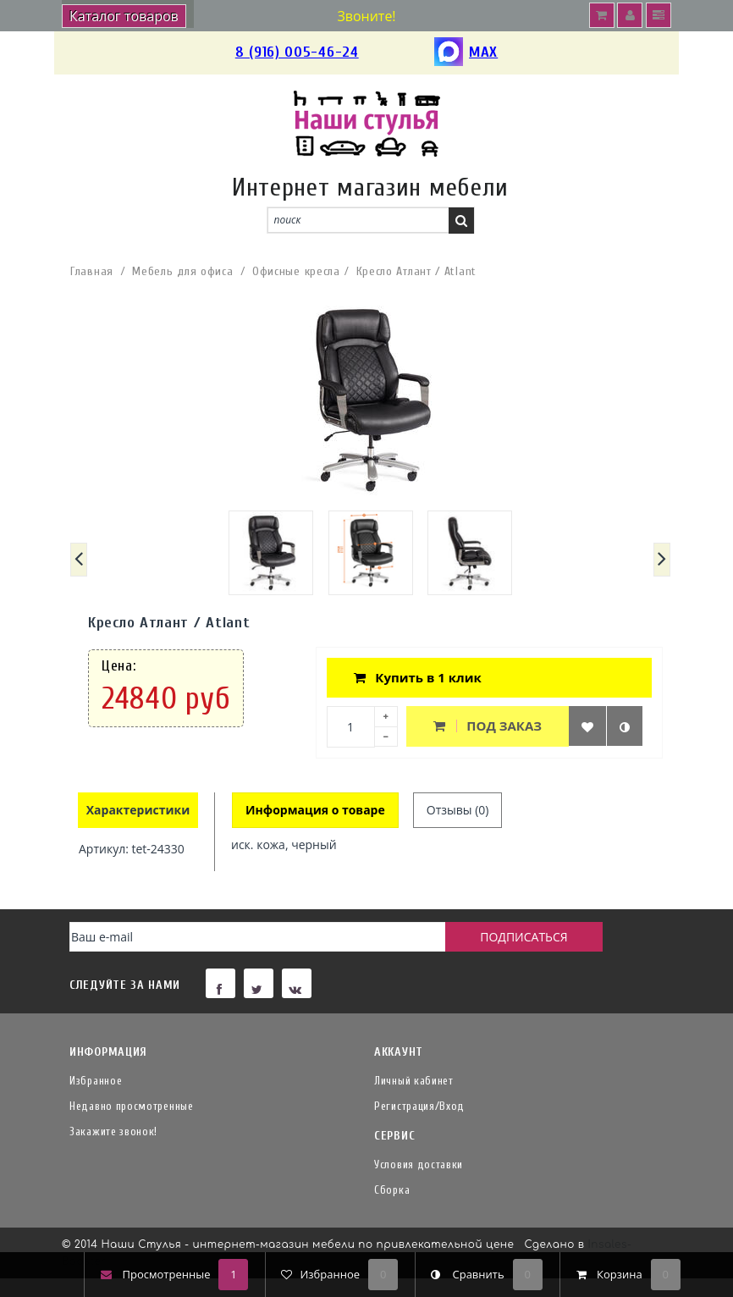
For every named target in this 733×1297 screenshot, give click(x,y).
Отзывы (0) (458, 810)
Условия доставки (418, 1164)
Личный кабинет (414, 1080)
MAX (466, 53)
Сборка (392, 1190)
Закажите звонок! (113, 1131)
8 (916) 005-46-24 (297, 52)
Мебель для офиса (182, 271)
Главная (91, 271)
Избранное (95, 1080)
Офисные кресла (296, 271)
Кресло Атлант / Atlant (416, 271)
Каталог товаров (124, 16)
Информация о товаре (315, 810)
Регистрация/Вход (419, 1106)
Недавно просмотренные (131, 1106)
